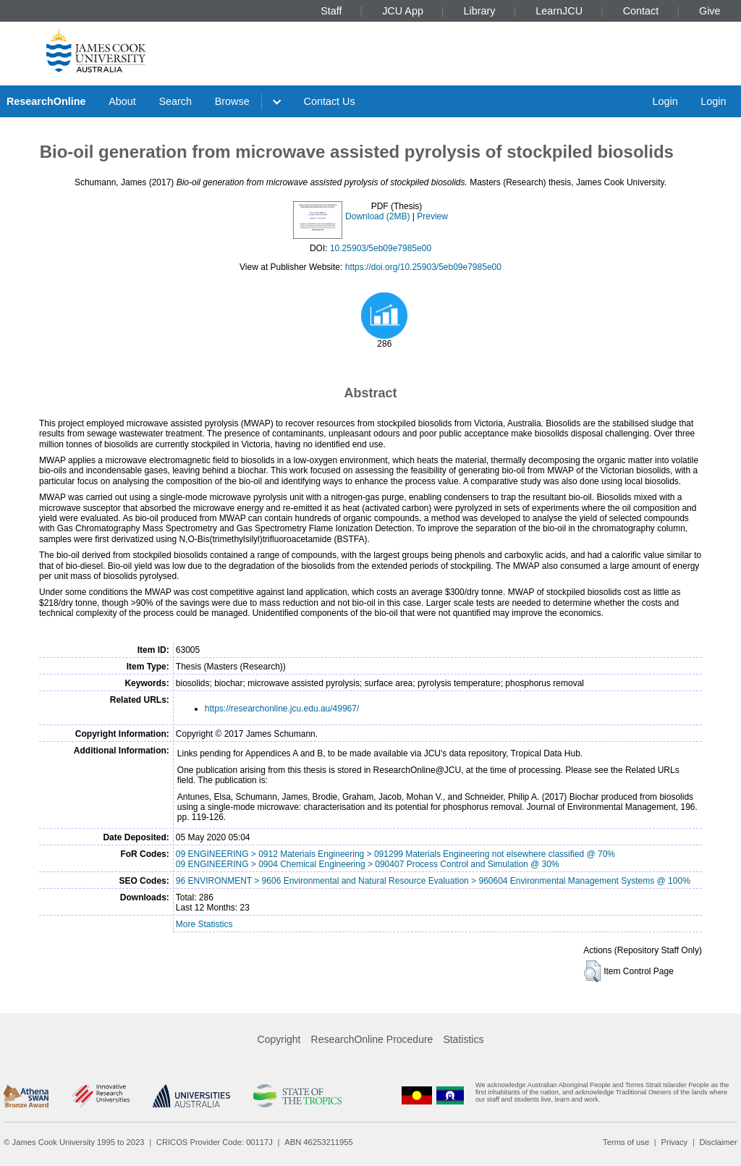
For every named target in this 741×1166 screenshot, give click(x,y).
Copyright (279, 1039)
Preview (432, 216)
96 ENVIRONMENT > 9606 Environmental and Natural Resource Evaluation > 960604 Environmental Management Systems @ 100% (433, 881)
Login (664, 101)
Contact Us (329, 101)
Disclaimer (718, 1142)
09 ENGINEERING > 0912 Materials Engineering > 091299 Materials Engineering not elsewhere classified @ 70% (395, 854)
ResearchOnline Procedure (372, 1039)
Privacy (674, 1142)
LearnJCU (559, 11)
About (122, 101)
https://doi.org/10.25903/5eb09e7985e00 (423, 267)
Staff (331, 11)
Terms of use (626, 1142)
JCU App (402, 11)
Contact (641, 11)
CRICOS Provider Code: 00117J (214, 1142)
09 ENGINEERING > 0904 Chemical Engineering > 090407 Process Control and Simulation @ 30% (367, 864)
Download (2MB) (377, 216)
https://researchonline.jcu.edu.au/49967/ (282, 709)
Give (710, 11)
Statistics (463, 1039)
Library (480, 11)
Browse (232, 101)
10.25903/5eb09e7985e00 (380, 248)
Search (175, 101)
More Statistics (204, 924)
